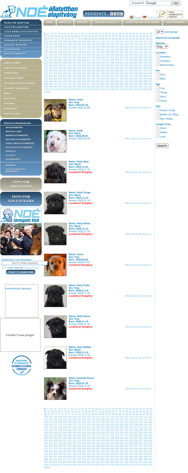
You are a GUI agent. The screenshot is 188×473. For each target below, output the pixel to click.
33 (144, 33)
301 (126, 62)
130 (79, 44)
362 (89, 70)
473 (70, 84)
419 (141, 76)
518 (65, 89)
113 (108, 41)
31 (137, 33)
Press (7, 93)
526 (103, 89)
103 (60, 41)
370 (126, 70)
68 (45, 39)
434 (103, 78)
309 (55, 65)
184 (117, 49)
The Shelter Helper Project (20, 83)
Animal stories (12, 63)
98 (147, 39)
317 (93, 65)
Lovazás (10, 155)
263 (55, 60)
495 (65, 86)
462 (126, 81)
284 (46, 62)
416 (126, 76)
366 (108, 70)
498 (79, 86)
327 (141, 65)
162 (122, 47)
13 (75, 33)
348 (131, 68)
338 (84, 68)
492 (51, 86)
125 (55, 44)
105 (70, 41)
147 (51, 47)
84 (100, 39)
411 (103, 76)
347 (126, 68)
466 (145, 81)
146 (46, 47)
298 (112, 62)
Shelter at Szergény (15, 68)
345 (117, 68)
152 (74, 47)
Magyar (136, 17)
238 (46, 57)
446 (51, 81)
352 (150, 68)
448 (60, 81)
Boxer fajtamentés (17, 135)
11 (68, 33)
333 (60, 68)
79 (83, 39)
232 (126, 54)
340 (93, 68)
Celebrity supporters (16, 88)
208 (122, 52)
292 (84, 62)
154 (84, 47)
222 (79, 54)
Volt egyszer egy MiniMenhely (16, 170)
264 (60, 60)
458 (108, 81)
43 (69, 36)
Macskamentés (14, 127)
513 (150, 86)
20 (99, 33)
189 (141, 49)
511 (141, 86)
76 (72, 39)
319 (103, 65)
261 (46, 60)
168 (150, 47)
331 (51, 68)
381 (70, 73)
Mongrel (11, 165)
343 (108, 68)
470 (55, 84)
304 (141, 62)
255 (126, 57)
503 (103, 86)
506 (117, 86)
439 (126, 78)
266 (70, 60)
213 (145, 52)
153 (79, 47)
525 (98, 89)
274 (108, 60)
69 (49, 39)
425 (60, 78)
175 (74, 49)
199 (79, 52)
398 (150, 73)
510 (136, 86)
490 (150, 84)
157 (98, 47)
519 (70, 89)
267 (74, 60)
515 (51, 89)
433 (98, 78)
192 (46, 52)
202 (93, 52)
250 (103, 57)
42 (66, 36)
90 (120, 39)
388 (103, 73)
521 (79, 89)
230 (117, 54)
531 (126, 89)
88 (113, 39)
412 (108, 76)
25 (117, 33)
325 (131, 65)
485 (126, 84)
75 (69, 39)
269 (84, 60)
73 (62, 39)
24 (113, 33)
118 (131, 41)
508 (126, 86)
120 (141, 41)
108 (84, 41)
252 (112, 57)
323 (122, 65)
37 (49, 36)
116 (122, 41)
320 (108, 65)
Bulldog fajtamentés (18, 139)
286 (55, 62)
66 (147, 36)
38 (52, 36)
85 (103, 39)
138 (117, 44)
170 (51, 49)
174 (70, 49)
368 (117, 70)
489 (145, 84)
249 (98, 57)
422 (46, 78)
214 (150, 52)
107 (79, 41)
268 (79, 60)
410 (98, 76)
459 (112, 81)
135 (103, 44)
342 (103, 68)
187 (131, 49)
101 (51, 41)
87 (110, 39)
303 (136, 62)
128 (70, 44)
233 (131, 54)
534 (141, 89)
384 (84, 73)
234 (136, 54)
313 (74, 65)
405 (74, 76)
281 (141, 60)
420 (145, 76)
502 (98, 86)
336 (74, 68)
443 (145, 78)
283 (150, 60)
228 (108, 54)
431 (89, 78)
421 (150, 76)
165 (136, 47)
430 (84, 78)
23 (110, 33)
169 (46, 49)
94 (134, 39)
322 (117, 65)
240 (55, 57)
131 (84, 44)
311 (65, 65)
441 (136, 78)
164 (131, 47)
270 (89, 60)
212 (141, 52)
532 (131, 89)
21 (103, 33)
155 (89, 47)
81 (89, 39)
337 (79, 68)
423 (51, 78)
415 (122, 76)
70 (52, 39)
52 (100, 36)
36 (45, 36)
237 (150, 54)
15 (82, 33)
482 (112, 84)
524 (93, 89)
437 (117, 78)
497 (74, 86)
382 (74, 73)
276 (117, 60)
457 (103, 81)
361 (84, 70)
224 (89, 54)
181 (103, 49)
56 (113, 36)
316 (89, 65)
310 (60, 65)
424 (55, 78)
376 (46, 73)
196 (65, 52)
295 (98, 62)
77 (76, 39)
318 (98, 65)
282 (145, 60)
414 (117, 76)
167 (145, 47)
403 (65, 76)
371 (131, 70)
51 (96, 36)
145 (150, 44)
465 (141, 81)
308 (51, 65)
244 (74, 57)
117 (126, 41)
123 (46, 44)
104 (65, 41)
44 (72, 36)
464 (136, 81)
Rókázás (11, 151)
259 (145, 57)
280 (136, 60)
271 (93, 60)
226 (98, 54)
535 (145, 89)
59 (123, 36)
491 (46, 86)
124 (51, 44)
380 (65, 73)
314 (79, 65)
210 (131, 52)
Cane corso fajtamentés (20, 143)
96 (140, 39)
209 (126, 52)
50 (93, 36)
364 (98, 70)
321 (112, 65)
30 (134, 33)
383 (79, 73)
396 (141, 73)
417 (131, 76)
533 (136, 89)
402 (60, 76)
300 (122, 62)
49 (89, 36)
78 (79, 39)
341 (98, 68)
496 (70, 86)
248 (93, 57)
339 (89, 68)
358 (70, 70)
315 (84, 65)
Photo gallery (12, 114)
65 (144, 36)
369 (122, 70)
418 (136, 76)
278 (126, 60)
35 (151, 33)
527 (108, 89)
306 (150, 62)
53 (103, 36)
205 (108, 52)
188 (136, 49)
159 (108, 47)
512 (145, 86)
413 (112, 76)
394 (131, 73)
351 (145, 68)
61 (130, 36)
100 (46, 41)
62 (134, 36)
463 (131, 81)
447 (55, 81)
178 (89, 49)
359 (74, 70)
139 (122, 44)
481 (108, 84)
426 (65, 78)
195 (60, 52)
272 (98, 60)
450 (70, 81)
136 (108, 44)
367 (112, 70)
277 (122, 60)
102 (55, 41)
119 (136, 41)
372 (136, 70)
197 (70, 52)
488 (141, 84)
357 (65, 70)
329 (150, 65)
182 (108, 49)
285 (51, 62)
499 (84, 86)
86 (106, 39)
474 (74, 84)
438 (122, 78)
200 (84, 52)
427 (70, 78)
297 (108, 62)
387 (98, 73)
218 (60, 54)
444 (150, 78)
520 (74, 89)
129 (74, 44)
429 (79, 78)
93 (130, 39)
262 (51, 60)
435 (108, 78)
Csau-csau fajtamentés (19, 147)
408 (89, 76)
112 (103, 41)
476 (84, 84)
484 (122, 84)
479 (98, 84)
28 (127, 33)
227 (103, 54)
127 (65, 44)
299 (117, 62)
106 (74, 41)
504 (108, 86)
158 (103, 47)
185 (122, 49)
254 (122, 57)
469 (51, 84)
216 (51, 54)
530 (122, 89)
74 (66, 39)
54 (106, 36)
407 (84, 76)
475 (79, 84)
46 (79, 36)
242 (65, 57)
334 (65, 68)
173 (65, 49)
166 (141, 47)
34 (148, 33)
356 (60, 70)
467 (150, 81)
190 (145, 49)
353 (46, 70)
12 (72, 33)
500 (89, 86)
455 (93, 81)
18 (93, 33)
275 (112, 60)
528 (112, 89)
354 (51, 70)
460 (117, 81)
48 (86, 36)
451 (74, 81)
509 (131, 86)
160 (112, 47)
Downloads (10, 109)
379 (60, 73)
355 (55, 70)
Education (9, 98)
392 (122, 73)
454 (89, 81)
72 (59, 39)
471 (60, 84)
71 (55, 39)
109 (89, 41)
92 (127, 39)
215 (46, 54)
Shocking (9, 104)
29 (130, 33)
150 (65, 47)
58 (120, 36)
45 (76, 36)
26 (120, 33)
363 (93, 70)
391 (117, 73)
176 (79, 49)
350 (141, 68)
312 (70, 65)
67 (151, 36)
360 (79, 70)
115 (117, 41)
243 (70, 57)
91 (123, 39)
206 (112, 52)
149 (60, 47)
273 (103, 60)
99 (151, 39)
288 (65, 62)
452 (79, 81)
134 (98, 44)
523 (89, 89)
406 (79, 76)
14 (79, 33)
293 (89, 62)
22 (106, 33)
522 (84, 89)
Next (47, 92)
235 (141, 54)
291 (79, 62)
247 (89, 57)
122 (150, 41)
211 (136, 52)
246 (84, 57)
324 (126, 65)
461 (122, 81)
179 (93, 49)
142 (136, 44)
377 (51, 73)
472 (65, 84)
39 (55, 36)
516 (55, 89)
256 (131, 57)
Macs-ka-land (13, 131)
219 (65, 54)
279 (131, 60)
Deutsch (149, 17)
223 (84, 54)
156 (93, 47)
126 (60, 44)
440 (131, 78)
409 (93, 76)
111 (98, 41)
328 (145, 65)
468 (46, 84)
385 (89, 73)
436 (112, 78)
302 (131, 62)
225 (93, 54)
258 (141, 57)
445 (46, 81)
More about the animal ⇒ (138, 107)
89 (117, 39)
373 (141, 70)
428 (74, 78)
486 (131, 84)
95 (137, 39)
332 (55, 68)
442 (141, 78)
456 (98, 81)
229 (112, 54)
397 (145, 73)
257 (136, 57)
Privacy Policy (31, 267)
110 (93, 41)
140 (126, 44)
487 (136, 84)
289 (70, 62)
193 (51, 52)
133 (93, 44)
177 (84, 49)
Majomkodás (13, 159)
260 (150, 57)
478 (93, 84)
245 (79, 57)
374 (145, 70)
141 (131, 44)
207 (117, 52)
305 (145, 62)
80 (86, 39)
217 (55, 54)
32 (141, 33)
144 (145, 44)
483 (117, 84)
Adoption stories (13, 78)
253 (117, 57)
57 (117, 36)
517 (60, 89)
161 (117, 47)
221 (74, 54)
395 (136, 73)
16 (86, 33)
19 (96, 33)
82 (93, 39)
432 (93, 78)
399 (46, 76)
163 (126, 47)
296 (103, 62)
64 (140, 36)
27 (123, 33)
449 (65, 81)
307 (46, 65)
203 (98, 52)
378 (55, 73)
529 (117, 89)
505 (112, 86)
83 (96, 39)
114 (112, 41)
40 (59, 36)
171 (55, 49)
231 (122, 54)
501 (93, 86)
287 (60, 62)
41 (62, 36)
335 (70, 68)
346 (122, 68)
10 (65, 33)
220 (70, 54)
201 (89, 52)
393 (126, 73)
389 (108, 73)
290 (74, 62)
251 (108, 57)
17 (89, 33)
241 (60, 57)
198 (74, 52)
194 (55, 52)
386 (93, 73)
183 (112, 49)
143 (141, 44)
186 (126, 49)
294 (93, 62)
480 (103, 84)
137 (112, 44)
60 (127, 36)
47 (83, 36)
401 (55, 76)
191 (150, 49)
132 (89, 44)
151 (70, 47)
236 (145, 54)
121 (145, 41)
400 (51, 76)
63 (137, 36)
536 (150, 89)
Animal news (11, 73)
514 (46, 89)
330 (46, 68)
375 (150, 70)
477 (89, 84)
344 (112, 68)
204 (103, 52)
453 (84, 81)
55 (110, 36)
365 (103, 70)
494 (60, 86)
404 (70, 76)
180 (98, 49)
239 (51, 57)
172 (60, 49)
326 (136, 65)
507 (122, 86)
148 (55, 47)
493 (55, 86)
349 (136, 68)
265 (65, 60)
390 (112, 73)
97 (144, 39)
